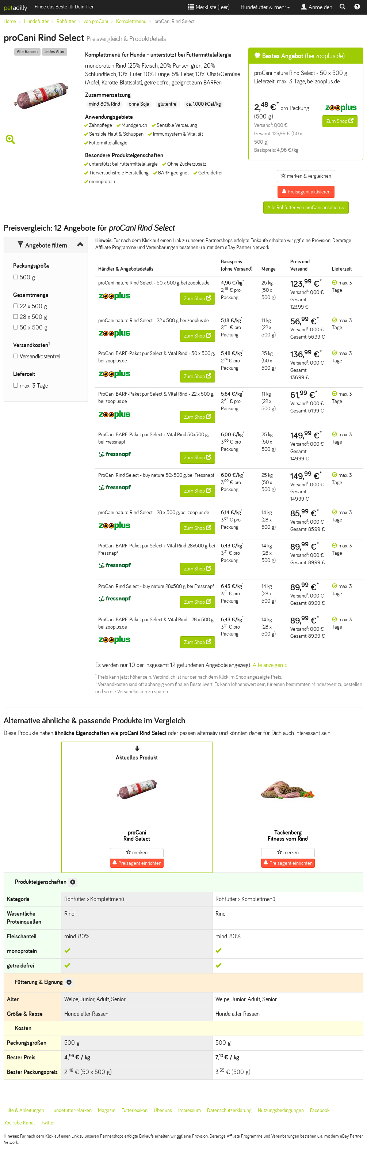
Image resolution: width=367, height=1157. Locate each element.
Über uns (163, 1110)
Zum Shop (339, 121)
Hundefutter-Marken (71, 1110)
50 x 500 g (33, 327)
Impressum (189, 1110)
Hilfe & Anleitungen (24, 1110)
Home (10, 21)
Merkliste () (209, 7)
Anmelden (316, 7)
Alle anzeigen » (270, 665)
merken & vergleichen (306, 176)
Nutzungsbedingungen (281, 1110)
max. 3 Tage (34, 385)
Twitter (48, 1123)
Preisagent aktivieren (306, 192)
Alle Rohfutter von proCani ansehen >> (306, 207)
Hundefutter (36, 21)
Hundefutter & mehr (265, 7)
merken (137, 852)
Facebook (319, 1110)
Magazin (106, 1110)
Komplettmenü (131, 21)
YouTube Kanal (19, 1123)
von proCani (96, 21)
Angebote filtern (42, 245)
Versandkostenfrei (40, 356)
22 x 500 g (33, 306)
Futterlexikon (135, 1110)
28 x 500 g (33, 317)
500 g (27, 277)
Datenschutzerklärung (229, 1110)
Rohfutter (66, 21)
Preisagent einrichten (136, 863)
